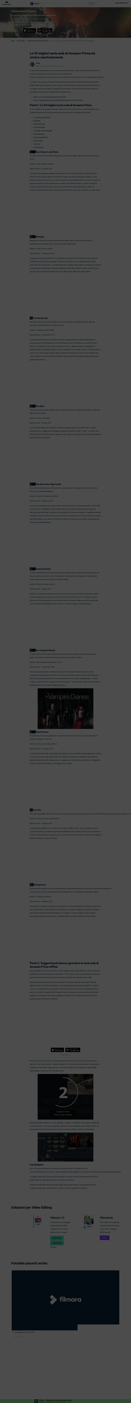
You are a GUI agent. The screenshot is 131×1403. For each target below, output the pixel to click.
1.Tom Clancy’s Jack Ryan (42, 116)
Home (13, 39)
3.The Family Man (39, 123)
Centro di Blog (21, 39)
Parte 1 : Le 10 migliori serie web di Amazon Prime (51, 95)
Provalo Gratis (58, 1237)
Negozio (88, 3)
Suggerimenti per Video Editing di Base (38, 39)
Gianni (38, 62)
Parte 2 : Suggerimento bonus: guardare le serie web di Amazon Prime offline (61, 99)
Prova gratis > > (38, 33)
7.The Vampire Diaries (41, 136)
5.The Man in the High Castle (43, 129)
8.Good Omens (38, 139)
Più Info (106, 1237)
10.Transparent (39, 146)
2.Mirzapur (37, 119)
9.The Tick (37, 142)
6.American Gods (39, 132)
